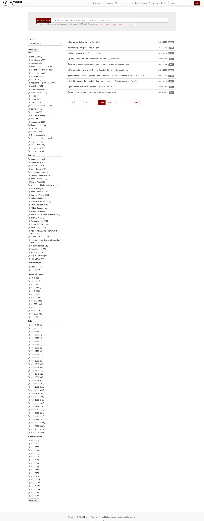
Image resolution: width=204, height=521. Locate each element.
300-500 (35, 311)
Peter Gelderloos (38, 246)
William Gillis (37, 211)
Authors (94, 517)
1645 (136, 102)
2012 (33, 450)
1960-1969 (36, 413)
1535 (116, 102)
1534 (109, 102)
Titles (87, 517)
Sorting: (31, 39)
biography (35, 141)
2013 (33, 453)
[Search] (181, 3)
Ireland (34, 102)
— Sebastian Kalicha (121, 64)
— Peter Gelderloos (121, 75)
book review (36, 73)
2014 (33, 457)
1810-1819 (35, 364)
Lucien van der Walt (39, 202)
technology (36, 109)
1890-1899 (36, 390)
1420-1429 (35, 325)
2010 (33, 444)
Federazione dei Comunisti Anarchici (44, 241)
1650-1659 (35, 338)
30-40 (34, 291)
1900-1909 (36, 393)
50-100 (34, 298)
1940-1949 (36, 406)
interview (35, 63)
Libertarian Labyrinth (40, 138)
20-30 (34, 288)
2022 (34, 483)
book (34, 270)
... (81, 102)
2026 (33, 496)
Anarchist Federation (40, 175)
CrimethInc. (36, 162)
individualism (37, 60)
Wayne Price (36, 182)
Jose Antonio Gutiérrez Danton (44, 215)
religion (34, 99)
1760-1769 (35, 348)
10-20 (34, 284)
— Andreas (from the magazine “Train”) (121, 81)
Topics (101, 517)
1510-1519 (35, 328)
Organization (37, 135)
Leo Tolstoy (36, 188)
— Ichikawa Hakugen (121, 42)
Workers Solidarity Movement (43, 185)
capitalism (35, 86)
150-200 (35, 304)
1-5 (33, 278)
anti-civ (34, 80)
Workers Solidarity (39, 115)
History (35, 57)
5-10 (34, 281)
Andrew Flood (37, 198)
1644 (128, 102)
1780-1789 (35, 354)
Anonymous (36, 159)
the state (35, 132)
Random (71, 517)
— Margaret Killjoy (121, 92)
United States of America (41, 83)
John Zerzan (36, 259)
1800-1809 (35, 361)
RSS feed (80, 517)
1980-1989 (36, 419)
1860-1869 (35, 380)
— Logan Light (121, 47)
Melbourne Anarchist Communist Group (42, 232)
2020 (34, 476)
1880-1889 (36, 387)
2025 (34, 493)
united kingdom (38, 89)
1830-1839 (35, 371)
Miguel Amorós (37, 249)
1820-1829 (35, 367)
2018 (33, 470)
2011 (33, 447)
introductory (36, 122)
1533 (102, 102)
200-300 (35, 307)
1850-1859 (35, 377)
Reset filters (33, 49)
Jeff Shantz (35, 252)
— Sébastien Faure (121, 53)
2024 (34, 489)
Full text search (43, 20)
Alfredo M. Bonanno (39, 237)
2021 (34, 480)
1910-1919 (36, 397)
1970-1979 (36, 416)
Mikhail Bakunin (38, 208)
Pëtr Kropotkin (37, 228)
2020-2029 (36, 432)
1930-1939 (36, 403)
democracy (36, 148)
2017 (33, 466)
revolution (35, 76)
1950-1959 (36, 410)
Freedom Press (38, 172)
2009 (33, 440)
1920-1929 (36, 400)
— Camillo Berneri (121, 86)
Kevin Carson (37, 169)
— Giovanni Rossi (121, 70)
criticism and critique (40, 67)
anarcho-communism (40, 106)
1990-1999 (36, 423)
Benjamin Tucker (38, 195)
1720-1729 (35, 341)
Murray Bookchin (38, 224)
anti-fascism (36, 145)
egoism (34, 96)
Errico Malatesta (38, 205)
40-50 (34, 294)
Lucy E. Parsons (37, 256)
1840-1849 (35, 374)
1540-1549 (35, 332)
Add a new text (130, 517)
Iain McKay (36, 166)
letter (33, 119)
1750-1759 (35, 345)
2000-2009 (36, 426)
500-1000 (35, 314)
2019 (33, 473)
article (35, 267)
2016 (33, 463)
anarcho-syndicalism (40, 70)
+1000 (33, 317)
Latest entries (110, 517)
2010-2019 (36, 429)
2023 (34, 486)
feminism (35, 112)
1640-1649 (35, 335)
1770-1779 (35, 351)
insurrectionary (37, 93)
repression (36, 151)
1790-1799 (35, 358)
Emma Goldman (38, 221)
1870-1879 (36, 384)
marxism (35, 128)
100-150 (35, 301)
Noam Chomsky (38, 192)
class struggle (37, 125)
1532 (95, 102)
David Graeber (37, 179)
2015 (33, 460)
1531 (87, 102)
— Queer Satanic (121, 58)
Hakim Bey (36, 218)
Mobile (120, 517)
